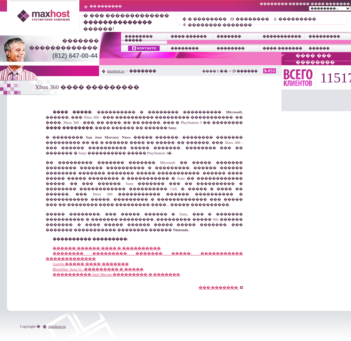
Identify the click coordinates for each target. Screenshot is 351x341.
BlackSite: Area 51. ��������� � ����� (98, 269)
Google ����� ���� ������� (91, 264)
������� (229, 36)
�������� (252, 18)
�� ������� (106, 6)
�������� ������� (220, 24)
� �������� (207, 18)
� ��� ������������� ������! (126, 22)
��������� (297, 18)
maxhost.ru (115, 71)
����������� (282, 36)
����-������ (189, 36)
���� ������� (282, 48)
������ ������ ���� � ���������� (107, 248)
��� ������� (221, 287)
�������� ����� (139, 38)
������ (319, 48)
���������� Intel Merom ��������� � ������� (116, 274)
